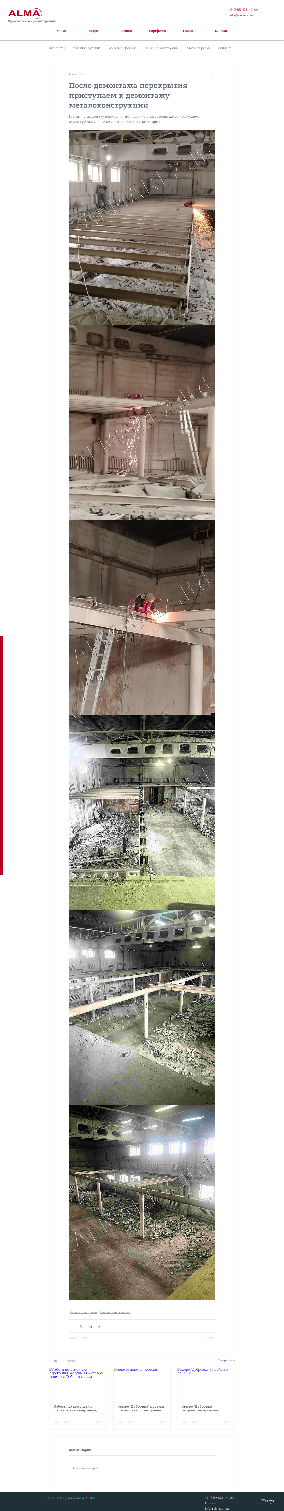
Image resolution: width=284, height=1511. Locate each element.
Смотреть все (226, 1360)
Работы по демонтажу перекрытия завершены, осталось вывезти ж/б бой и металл (76, 1408)
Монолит (224, 48)
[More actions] (212, 74)
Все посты (57, 48)
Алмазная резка (198, 48)
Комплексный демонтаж (115, 1312)
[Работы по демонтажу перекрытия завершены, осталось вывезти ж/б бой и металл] (78, 1384)
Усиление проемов (122, 48)
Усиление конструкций (161, 48)
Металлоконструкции (83, 1312)
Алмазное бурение (87, 48)
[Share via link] (100, 1326)
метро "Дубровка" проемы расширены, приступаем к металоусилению (141, 1408)
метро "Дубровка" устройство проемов (200, 1408)
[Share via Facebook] (71, 1326)
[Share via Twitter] (80, 1326)
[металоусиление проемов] (142, 1384)
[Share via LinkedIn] (90, 1326)
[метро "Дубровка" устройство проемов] (206, 1384)
